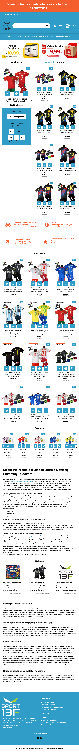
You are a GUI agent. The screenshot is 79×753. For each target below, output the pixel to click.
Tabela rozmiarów (48, 702)
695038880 (7, 727)
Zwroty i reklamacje (48, 709)
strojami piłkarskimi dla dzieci (35, 536)
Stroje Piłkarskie (15, 37)
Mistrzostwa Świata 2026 (37, 37)
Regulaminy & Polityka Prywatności (54, 722)
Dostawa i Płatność (48, 705)
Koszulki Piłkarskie (60, 37)
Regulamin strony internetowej (52, 725)
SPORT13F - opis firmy (49, 720)
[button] (59, 698)
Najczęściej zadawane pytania (52, 707)
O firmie (44, 717)
